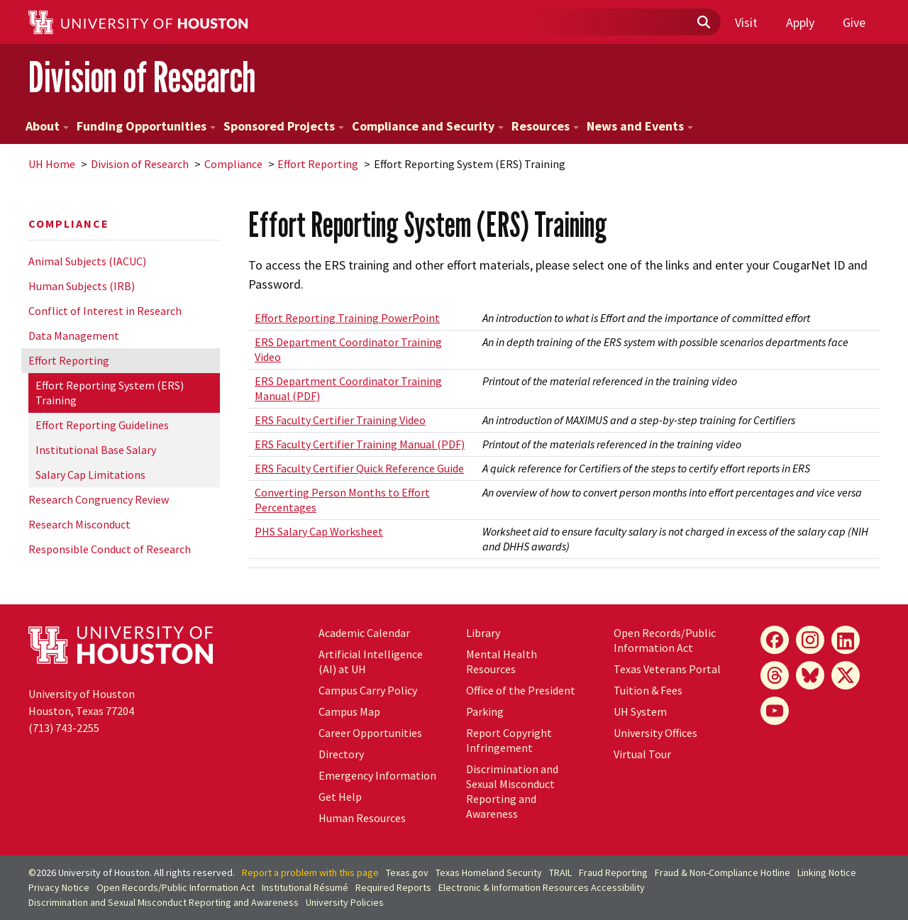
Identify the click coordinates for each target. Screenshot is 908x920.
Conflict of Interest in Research (105, 311)
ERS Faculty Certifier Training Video (340, 420)
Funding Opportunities (146, 126)
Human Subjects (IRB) (81, 286)
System (640, 711)
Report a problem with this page (310, 872)
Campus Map (349, 711)
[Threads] (774, 675)
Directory (341, 754)
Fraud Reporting (613, 872)
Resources (545, 126)
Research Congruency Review (98, 499)
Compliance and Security (428, 126)
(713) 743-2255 (63, 728)
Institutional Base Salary (95, 450)
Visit (746, 22)
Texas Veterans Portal (667, 669)
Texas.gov (407, 872)
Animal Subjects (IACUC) (87, 261)
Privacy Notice (58, 887)
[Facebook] (774, 640)
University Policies (345, 902)
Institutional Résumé (305, 887)
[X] (845, 675)
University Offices (655, 733)
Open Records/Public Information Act (665, 640)
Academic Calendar (364, 633)
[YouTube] (774, 711)
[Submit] (703, 22)
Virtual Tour (642, 754)
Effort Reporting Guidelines (102, 425)
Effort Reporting (317, 164)
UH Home (51, 164)
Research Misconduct (79, 524)
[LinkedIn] (845, 640)
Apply (800, 22)
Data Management (73, 335)
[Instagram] (810, 640)
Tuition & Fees (648, 690)
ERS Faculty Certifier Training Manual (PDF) (360, 444)
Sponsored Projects (283, 126)
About (47, 126)
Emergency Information (377, 775)
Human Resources (362, 818)
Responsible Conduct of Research (109, 549)
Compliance (233, 164)
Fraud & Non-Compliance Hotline (722, 872)
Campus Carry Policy (368, 690)
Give (854, 22)
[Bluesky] (810, 675)
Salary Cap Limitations (90, 474)
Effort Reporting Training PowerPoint (347, 318)
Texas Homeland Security (489, 872)
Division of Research (141, 77)
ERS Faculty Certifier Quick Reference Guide (359, 468)
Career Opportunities (370, 733)
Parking (485, 711)
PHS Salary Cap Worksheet (319, 531)
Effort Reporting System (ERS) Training (109, 392)
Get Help (340, 796)
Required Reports (393, 887)
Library (483, 633)
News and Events (640, 126)
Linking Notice (826, 872)
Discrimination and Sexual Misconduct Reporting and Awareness (512, 791)
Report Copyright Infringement (509, 740)
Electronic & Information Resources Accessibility (541, 887)
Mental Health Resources (501, 661)
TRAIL (560, 872)
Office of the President (520, 690)
